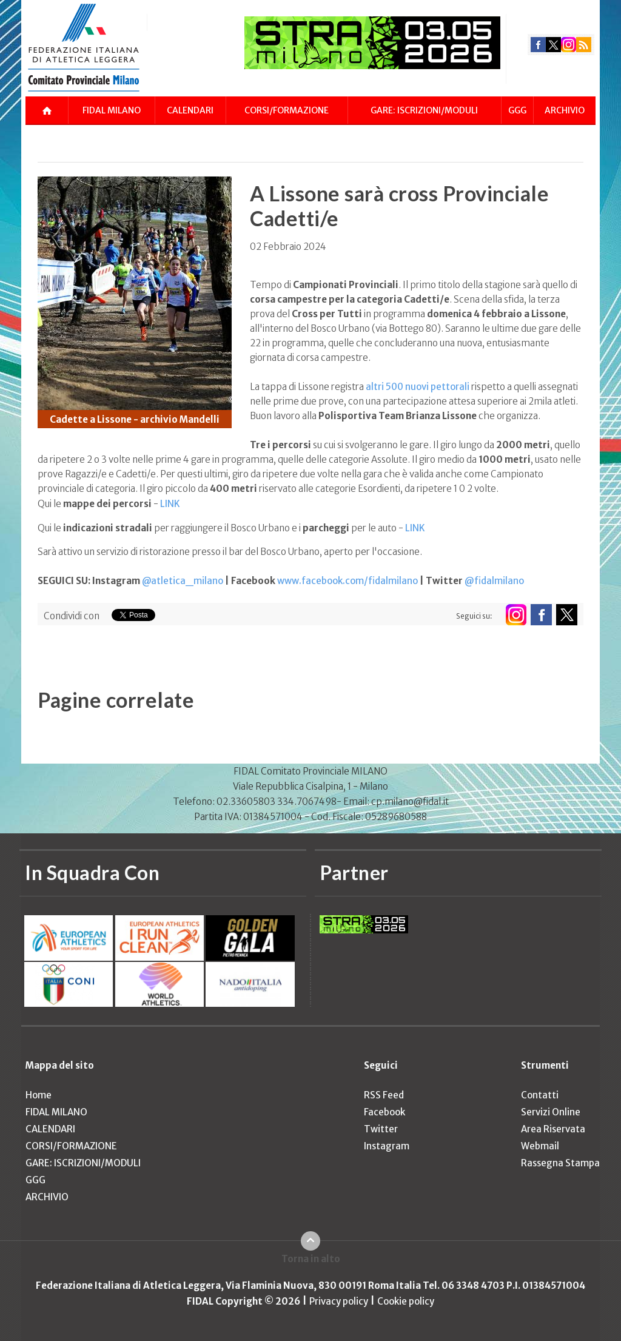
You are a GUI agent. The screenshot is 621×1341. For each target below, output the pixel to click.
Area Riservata (553, 1129)
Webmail (540, 1146)
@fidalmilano (494, 580)
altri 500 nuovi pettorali (418, 386)
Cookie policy (405, 1301)
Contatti (540, 1095)
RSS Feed (384, 1095)
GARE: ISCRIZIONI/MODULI (424, 110)
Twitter (381, 1129)
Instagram (386, 1146)
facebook (538, 44)
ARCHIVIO (565, 110)
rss (583, 44)
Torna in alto (310, 1259)
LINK (170, 503)
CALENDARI (190, 110)
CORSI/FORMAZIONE (286, 110)
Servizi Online (550, 1112)
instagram (568, 44)
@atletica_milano (182, 580)
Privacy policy (338, 1301)
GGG (517, 110)
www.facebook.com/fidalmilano (347, 580)
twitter (553, 44)
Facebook (384, 1112)
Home (38, 1095)
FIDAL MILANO (111, 110)
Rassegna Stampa (560, 1163)
